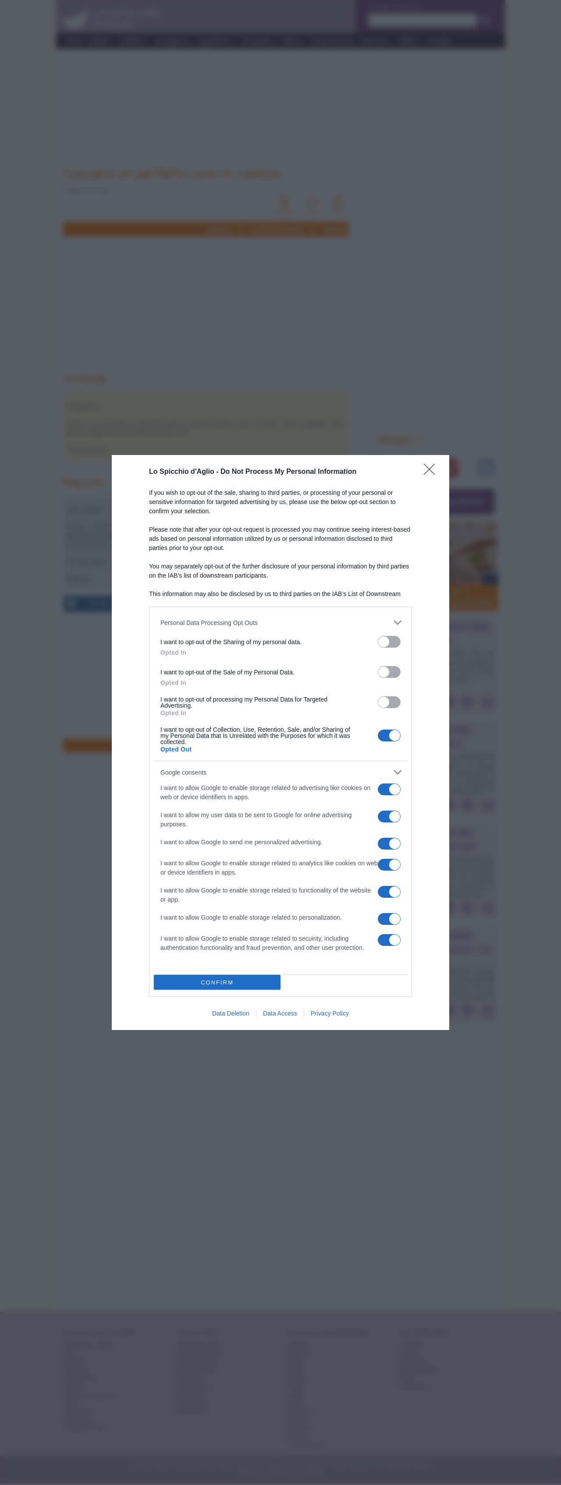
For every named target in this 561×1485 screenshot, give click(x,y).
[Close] (432, 472)
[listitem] (280, 622)
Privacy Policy (330, 1013)
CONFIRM (217, 982)
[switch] (389, 642)
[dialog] (280, 742)
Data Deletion (230, 1013)
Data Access (280, 1013)
